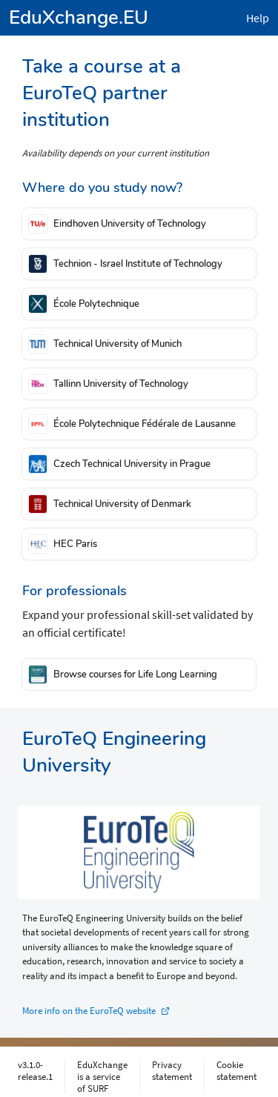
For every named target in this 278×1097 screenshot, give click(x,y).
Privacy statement (172, 1070)
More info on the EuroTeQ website (89, 1010)
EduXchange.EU (78, 17)
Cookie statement (236, 1070)
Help (257, 17)
